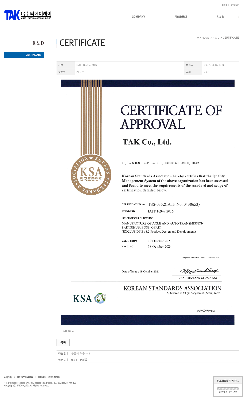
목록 (63, 342)
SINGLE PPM (76, 360)
